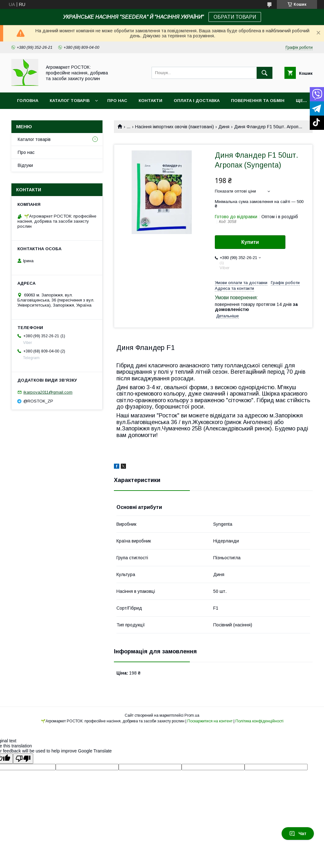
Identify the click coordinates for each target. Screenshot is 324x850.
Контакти (150, 100)
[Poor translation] (23, 758)
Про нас (117, 100)
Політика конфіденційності (259, 721)
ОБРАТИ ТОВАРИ (235, 17)
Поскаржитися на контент (210, 721)
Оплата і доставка (197, 100)
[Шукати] (264, 73)
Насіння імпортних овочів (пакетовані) (174, 126)
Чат (297, 833)
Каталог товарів (70, 100)
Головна (27, 100)
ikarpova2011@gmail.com (47, 392)
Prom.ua (191, 715)
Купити (250, 242)
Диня (223, 126)
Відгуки (25, 165)
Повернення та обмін (257, 100)
